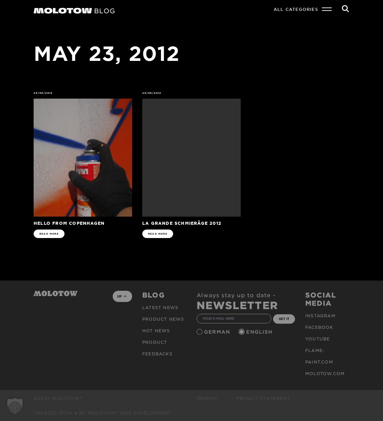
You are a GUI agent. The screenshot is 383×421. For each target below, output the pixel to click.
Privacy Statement (263, 398)
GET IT (284, 319)
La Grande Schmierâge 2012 (181, 223)
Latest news (160, 307)
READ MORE (49, 233)
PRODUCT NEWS (163, 319)
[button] (15, 406)
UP (121, 296)
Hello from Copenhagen (69, 223)
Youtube (317, 338)
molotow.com (325, 373)
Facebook (319, 327)
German (218, 332)
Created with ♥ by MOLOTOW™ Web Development (102, 413)
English (260, 332)
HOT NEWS (156, 330)
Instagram (320, 315)
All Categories (296, 9)
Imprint (207, 398)
